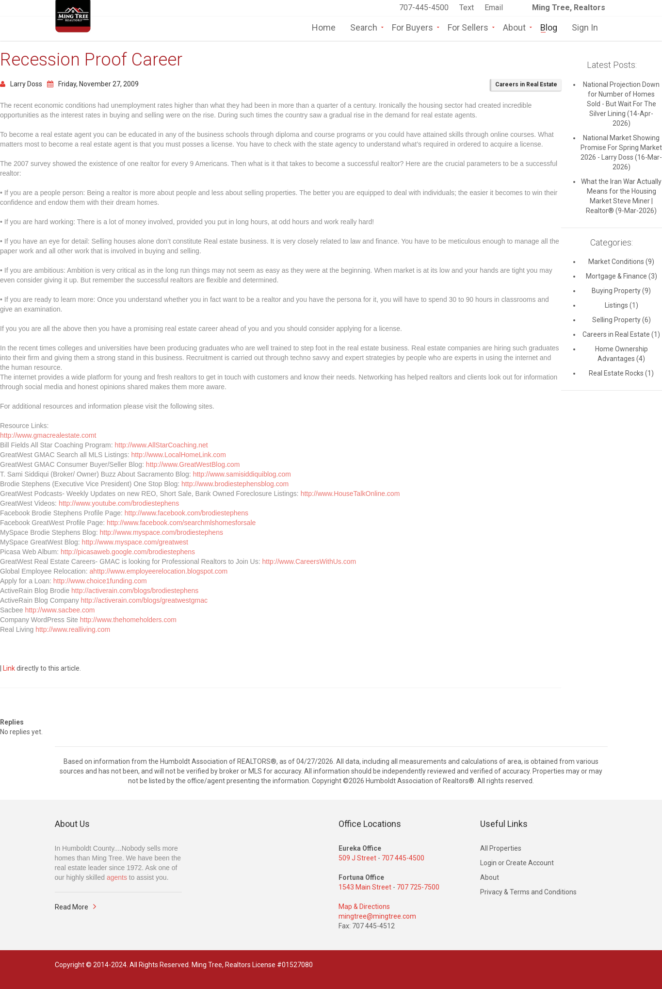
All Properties (500, 848)
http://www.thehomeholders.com (128, 620)
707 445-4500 (403, 858)
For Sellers (468, 26)
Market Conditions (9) (621, 261)
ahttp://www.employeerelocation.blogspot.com (158, 571)
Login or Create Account (517, 863)
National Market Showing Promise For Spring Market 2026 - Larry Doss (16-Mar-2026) (621, 152)
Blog (548, 26)
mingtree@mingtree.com (377, 916)
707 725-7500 (418, 887)
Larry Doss (21, 84)
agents (117, 877)
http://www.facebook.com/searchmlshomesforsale (181, 523)
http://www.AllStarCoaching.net (161, 445)
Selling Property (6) (621, 320)
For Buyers (412, 26)
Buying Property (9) (621, 291)
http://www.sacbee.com (60, 610)
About (514, 26)
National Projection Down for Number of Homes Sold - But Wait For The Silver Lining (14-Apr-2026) (621, 104)
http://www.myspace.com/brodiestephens (161, 532)
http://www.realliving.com (72, 629)
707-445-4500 (424, 7)
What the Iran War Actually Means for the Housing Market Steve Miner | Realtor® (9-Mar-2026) (621, 196)
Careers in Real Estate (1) (621, 334)
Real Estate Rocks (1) (621, 373)
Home (324, 26)
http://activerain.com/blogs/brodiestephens (134, 590)
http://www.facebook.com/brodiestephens (186, 513)
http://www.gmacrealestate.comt (48, 435)
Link (9, 668)
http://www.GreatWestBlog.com (193, 464)
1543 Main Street (365, 887)
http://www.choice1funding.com (100, 581)
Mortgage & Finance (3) (621, 276)
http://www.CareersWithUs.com (309, 561)
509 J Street (357, 858)
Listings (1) (621, 305)
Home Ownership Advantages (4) (621, 354)
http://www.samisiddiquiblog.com (242, 474)
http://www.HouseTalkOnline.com (350, 493)
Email (493, 7)
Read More (71, 907)
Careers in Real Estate (526, 84)
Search (363, 26)
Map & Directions (364, 906)
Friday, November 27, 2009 (93, 84)
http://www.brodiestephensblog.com (235, 484)
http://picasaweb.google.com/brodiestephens (128, 552)
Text (467, 7)
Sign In (585, 26)
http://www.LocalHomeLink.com (178, 455)
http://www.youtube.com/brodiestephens (119, 503)
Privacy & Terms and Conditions (528, 892)
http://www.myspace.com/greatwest (135, 542)
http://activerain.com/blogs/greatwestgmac (144, 600)
